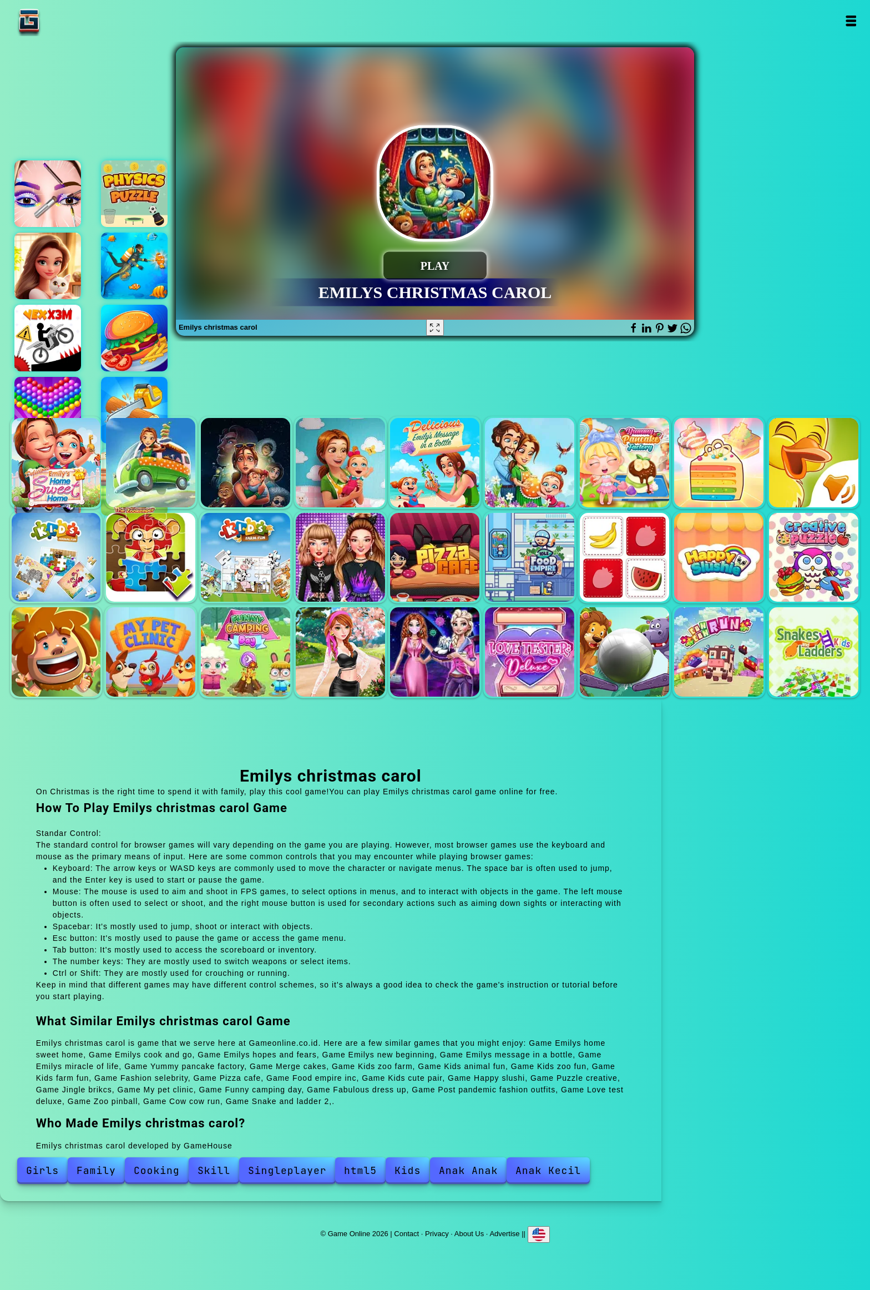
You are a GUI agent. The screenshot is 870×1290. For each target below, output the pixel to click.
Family (96, 1170)
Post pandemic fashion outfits (434, 652)
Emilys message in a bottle (434, 462)
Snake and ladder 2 (813, 652)
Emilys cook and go (150, 462)
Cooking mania (134, 338)
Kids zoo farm (813, 462)
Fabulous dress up (340, 652)
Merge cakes (718, 462)
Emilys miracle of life (529, 462)
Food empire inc (529, 557)
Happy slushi (718, 557)
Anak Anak (468, 1170)
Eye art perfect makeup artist (47, 193)
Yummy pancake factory (624, 462)
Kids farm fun (245, 557)
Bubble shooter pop (47, 410)
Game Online (64, 21)
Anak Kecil (548, 1170)
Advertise (504, 1233)
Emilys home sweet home (56, 462)
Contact (406, 1233)
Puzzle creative (813, 557)
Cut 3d (134, 410)
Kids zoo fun (150, 557)
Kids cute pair (624, 557)
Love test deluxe (529, 652)
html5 (360, 1170)
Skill (214, 1170)
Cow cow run (718, 652)
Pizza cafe (434, 557)
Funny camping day (245, 652)
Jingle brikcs (56, 652)
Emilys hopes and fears (245, 462)
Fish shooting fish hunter (134, 266)
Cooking (157, 1170)
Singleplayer (287, 1170)
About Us (469, 1233)
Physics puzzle (134, 193)
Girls (42, 1170)
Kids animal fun (56, 557)
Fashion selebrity (340, 557)
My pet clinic (150, 652)
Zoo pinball (624, 652)
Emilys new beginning (340, 462)
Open (850, 21)
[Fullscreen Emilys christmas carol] (435, 327)
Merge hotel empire (47, 266)
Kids (407, 1170)
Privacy (437, 1233)
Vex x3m (47, 338)
